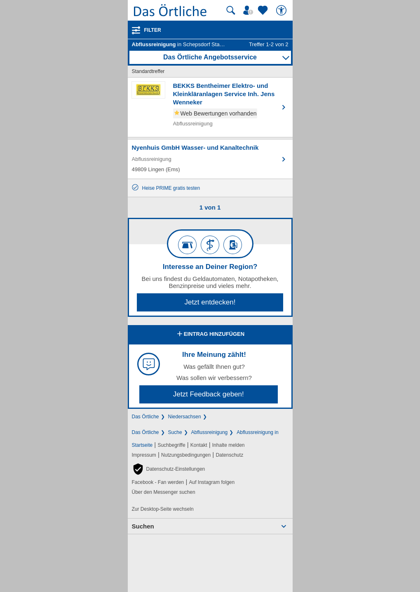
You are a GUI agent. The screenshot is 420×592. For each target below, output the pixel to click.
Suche (175, 432)
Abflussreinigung (209, 432)
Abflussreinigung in (257, 432)
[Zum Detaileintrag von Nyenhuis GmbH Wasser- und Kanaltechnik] (210, 159)
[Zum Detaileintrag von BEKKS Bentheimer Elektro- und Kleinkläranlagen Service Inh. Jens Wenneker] (210, 107)
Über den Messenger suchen (163, 492)
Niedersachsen (184, 417)
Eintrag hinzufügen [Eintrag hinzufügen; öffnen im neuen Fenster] (210, 334)
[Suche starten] (231, 10)
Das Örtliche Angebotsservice (210, 57)
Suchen (143, 526)
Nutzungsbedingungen (186, 455)
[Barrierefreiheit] (282, 10)
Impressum (144, 455)
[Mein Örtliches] (249, 10)
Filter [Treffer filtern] (152, 30)
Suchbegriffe (171, 445)
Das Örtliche (145, 417)
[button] (168, 469)
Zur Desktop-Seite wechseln (163, 509)
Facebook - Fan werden (158, 482)
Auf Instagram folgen (212, 482)
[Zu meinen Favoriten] (264, 10)
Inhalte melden (228, 445)
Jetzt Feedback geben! (208, 394)
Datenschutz (229, 455)
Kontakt (198, 445)
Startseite (142, 445)
